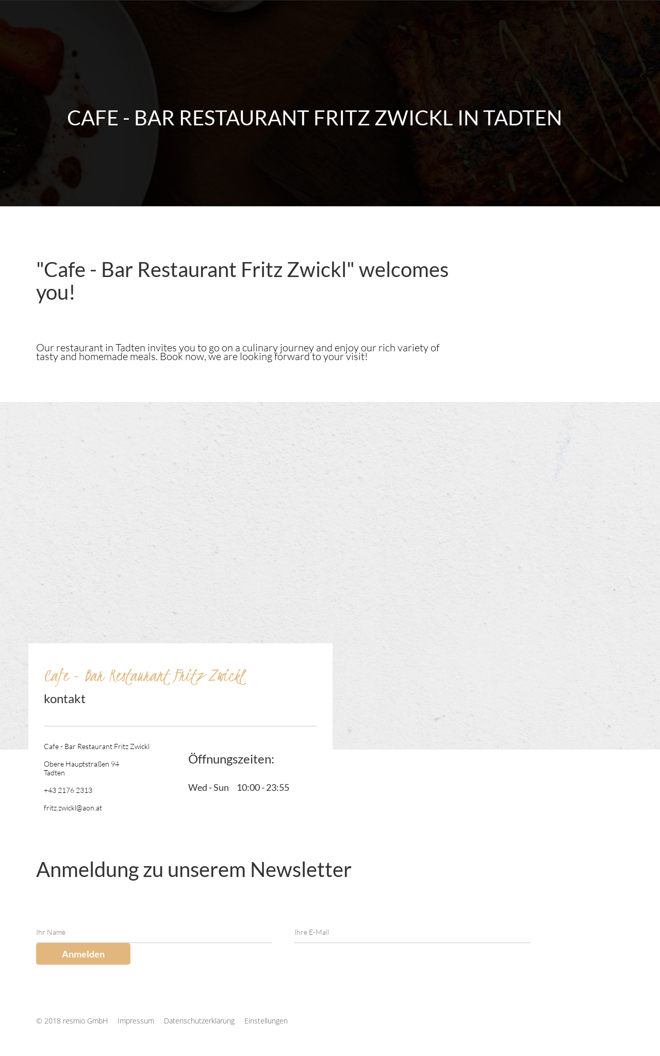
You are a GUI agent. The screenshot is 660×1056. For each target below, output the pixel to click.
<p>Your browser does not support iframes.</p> (513, 235)
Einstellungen (266, 1021)
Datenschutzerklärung (200, 1021)
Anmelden (83, 954)
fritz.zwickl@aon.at (73, 807)
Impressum (137, 1021)
